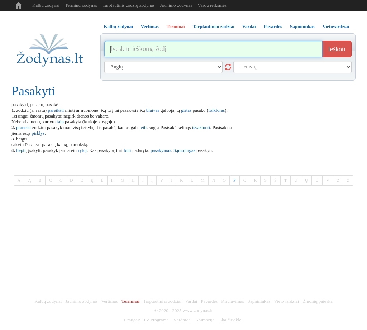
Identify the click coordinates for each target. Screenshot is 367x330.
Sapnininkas (259, 301)
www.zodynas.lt (198, 310)
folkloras (216, 110)
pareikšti (56, 110)
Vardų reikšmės (212, 5)
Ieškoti (336, 49)
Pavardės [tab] (273, 26)
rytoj (82, 150)
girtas (186, 110)
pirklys (38, 133)
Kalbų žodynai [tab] (118, 26)
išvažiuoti (201, 127)
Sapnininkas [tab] (302, 26)
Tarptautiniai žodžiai (162, 301)
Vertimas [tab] (150, 26)
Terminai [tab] (176, 26)
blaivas (152, 110)
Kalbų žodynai (45, 5)
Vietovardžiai (286, 301)
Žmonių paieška (317, 301)
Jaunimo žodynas (176, 5)
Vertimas (109, 301)
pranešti (23, 127)
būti (127, 150)
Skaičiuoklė (230, 319)
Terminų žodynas (81, 5)
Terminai (130, 301)
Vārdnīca (182, 319)
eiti (144, 127)
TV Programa (155, 319)
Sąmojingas (184, 150)
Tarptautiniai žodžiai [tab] (213, 26)
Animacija (204, 319)
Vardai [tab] (249, 26)
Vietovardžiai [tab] (336, 26)
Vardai (191, 301)
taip (60, 121)
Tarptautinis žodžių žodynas (129, 5)
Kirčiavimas (232, 301)
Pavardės (209, 301)
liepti (21, 150)
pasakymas (161, 150)
